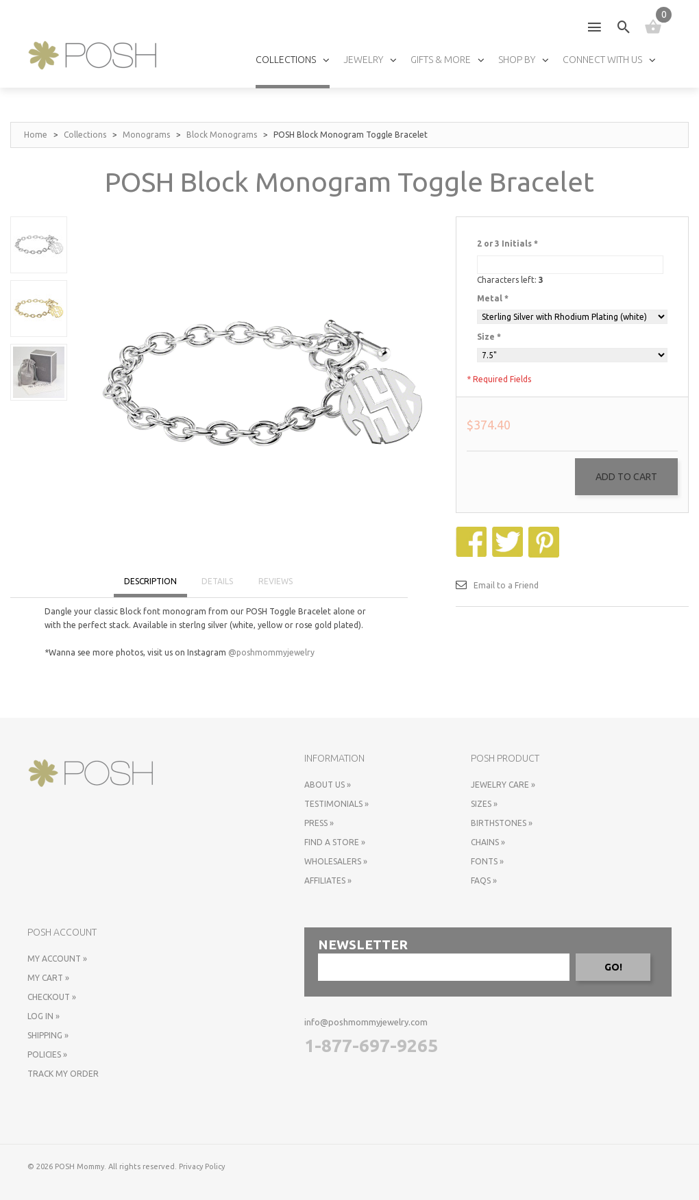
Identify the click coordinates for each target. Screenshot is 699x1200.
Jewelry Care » (503, 784)
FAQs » (484, 880)
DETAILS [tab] (217, 581)
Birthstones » (501, 822)
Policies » (47, 1054)
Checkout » (51, 996)
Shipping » (48, 1035)
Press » (319, 822)
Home (35, 134)
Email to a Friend (506, 585)
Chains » (488, 842)
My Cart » (48, 977)
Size (489, 336)
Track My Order (63, 1073)
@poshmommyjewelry (271, 652)
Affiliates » (328, 880)
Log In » (43, 1016)
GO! (613, 967)
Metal (492, 298)
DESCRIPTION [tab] (150, 581)
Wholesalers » (335, 861)
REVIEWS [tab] (275, 581)
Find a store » (334, 842)
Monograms (146, 134)
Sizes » (484, 803)
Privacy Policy (202, 1166)
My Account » (57, 958)
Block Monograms (221, 134)
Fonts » (487, 861)
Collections (85, 134)
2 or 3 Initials (507, 243)
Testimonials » (336, 803)
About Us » (327, 784)
